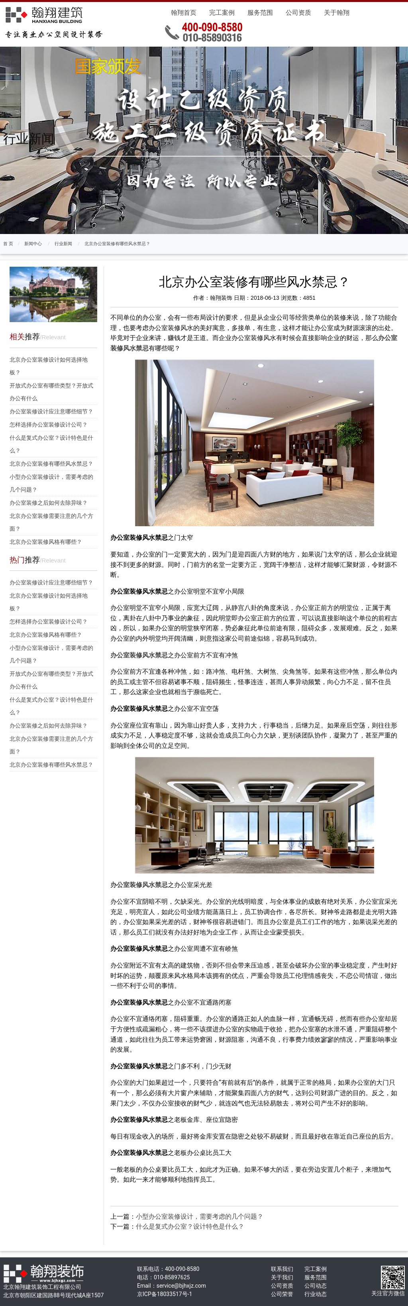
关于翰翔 (336, 12)
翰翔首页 (183, 12)
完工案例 (222, 12)
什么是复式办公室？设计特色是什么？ (190, 1226)
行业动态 (315, 1294)
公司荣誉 (282, 1294)
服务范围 (260, 12)
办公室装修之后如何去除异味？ (49, 503)
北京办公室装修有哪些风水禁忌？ (117, 243)
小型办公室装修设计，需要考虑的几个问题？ (199, 1216)
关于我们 (282, 1277)
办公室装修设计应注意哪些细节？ (51, 411)
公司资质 (298, 12)
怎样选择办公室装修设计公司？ (49, 424)
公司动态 (315, 1285)
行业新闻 (63, 243)
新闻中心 (33, 243)
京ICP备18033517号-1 (164, 1294)
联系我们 (282, 1269)
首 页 (8, 243)
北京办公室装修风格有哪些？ (46, 542)
